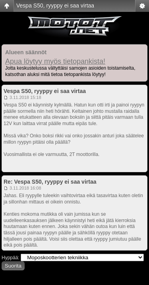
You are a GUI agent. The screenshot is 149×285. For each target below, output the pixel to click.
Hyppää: (10, 257)
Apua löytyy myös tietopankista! (55, 61)
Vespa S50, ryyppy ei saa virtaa (55, 5)
